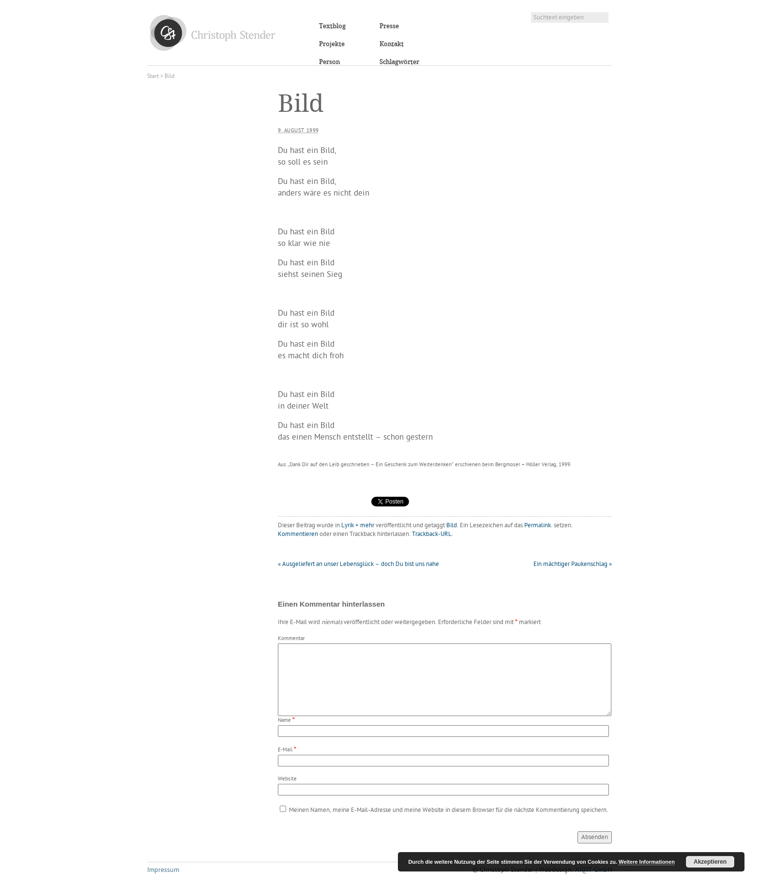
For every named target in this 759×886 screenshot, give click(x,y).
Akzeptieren (710, 861)
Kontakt (392, 44)
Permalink (537, 525)
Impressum (163, 870)
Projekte (332, 44)
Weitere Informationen (647, 862)
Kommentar (291, 638)
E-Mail (285, 750)
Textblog (332, 26)
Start (153, 76)
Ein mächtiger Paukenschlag (572, 564)
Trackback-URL (432, 534)
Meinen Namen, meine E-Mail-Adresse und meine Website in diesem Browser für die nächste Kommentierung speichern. (448, 810)
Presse (389, 26)
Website (287, 779)
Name (284, 720)
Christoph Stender (213, 33)
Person (329, 62)
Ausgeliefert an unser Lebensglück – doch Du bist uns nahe (358, 564)
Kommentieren (298, 534)
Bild (451, 525)
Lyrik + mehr (357, 525)
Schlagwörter (399, 62)
